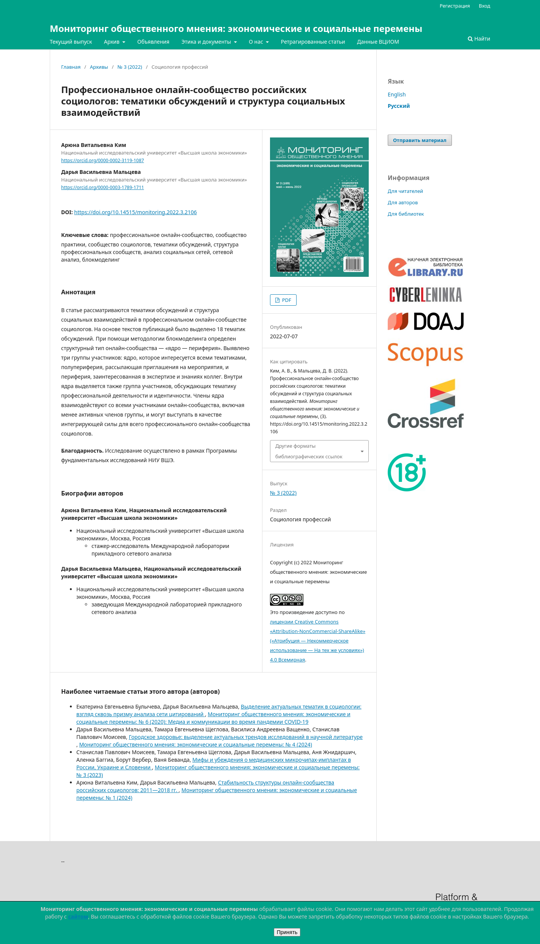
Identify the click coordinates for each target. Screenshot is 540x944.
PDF (286, 300)
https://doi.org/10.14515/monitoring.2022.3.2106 (135, 212)
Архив (112, 41)
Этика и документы (207, 41)
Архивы (99, 66)
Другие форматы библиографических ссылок (309, 451)
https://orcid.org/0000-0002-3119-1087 (102, 160)
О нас (256, 41)
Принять (287, 932)
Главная (71, 66)
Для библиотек (406, 213)
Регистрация (455, 5)
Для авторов (403, 202)
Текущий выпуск (71, 41)
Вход (484, 5)
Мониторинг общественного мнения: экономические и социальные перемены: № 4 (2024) (195, 744)
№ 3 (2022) (129, 66)
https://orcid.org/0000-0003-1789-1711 (102, 187)
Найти (479, 38)
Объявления (153, 41)
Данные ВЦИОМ (378, 41)
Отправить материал (420, 140)
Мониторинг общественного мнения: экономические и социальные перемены (236, 28)
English (397, 94)
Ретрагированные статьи (313, 41)
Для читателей (405, 191)
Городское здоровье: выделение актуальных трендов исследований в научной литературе (246, 736)
